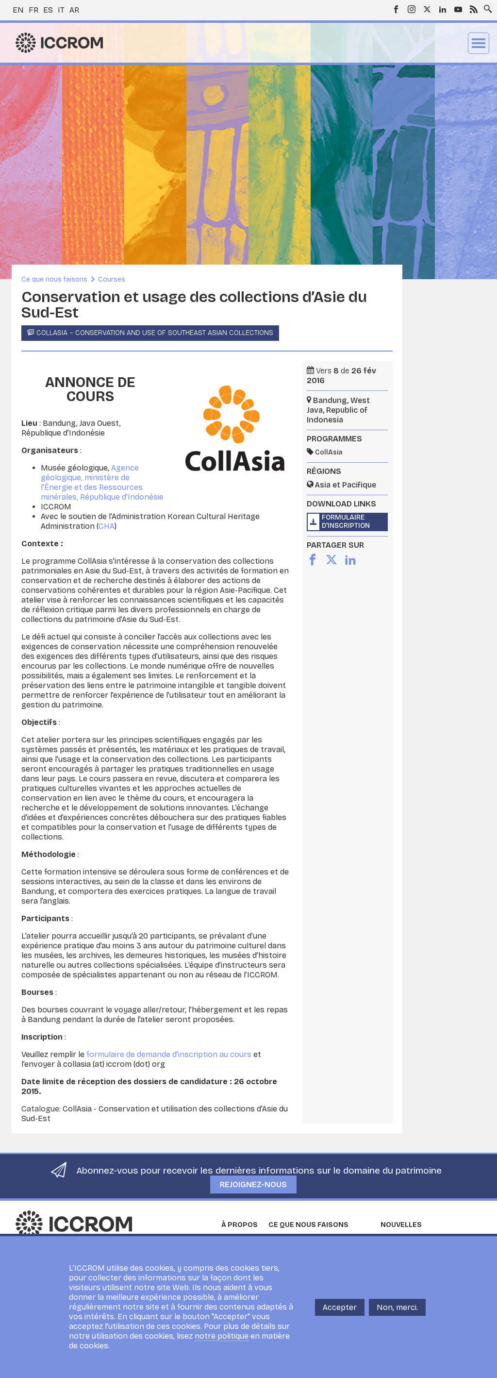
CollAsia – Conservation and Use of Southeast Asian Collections (154, 333)
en (18, 10)
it (61, 10)
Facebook (396, 9)
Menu (478, 43)
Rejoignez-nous (253, 1184)
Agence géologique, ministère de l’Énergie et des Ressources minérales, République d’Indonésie (102, 482)
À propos (239, 1225)
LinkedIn (443, 9)
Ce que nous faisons (54, 279)
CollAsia (328, 452)
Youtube (458, 9)
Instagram (411, 9)
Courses (111, 279)
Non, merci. (397, 1307)
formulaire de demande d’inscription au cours (168, 1054)
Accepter (340, 1307)
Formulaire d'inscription (346, 521)
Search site (486, 6)
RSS (474, 9)
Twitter (427, 9)
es (48, 10)
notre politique (221, 1336)
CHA (107, 526)
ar (74, 10)
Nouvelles (401, 1225)
